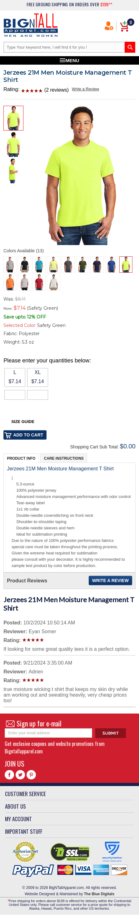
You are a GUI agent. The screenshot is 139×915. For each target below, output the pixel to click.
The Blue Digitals (99, 894)
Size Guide (22, 421)
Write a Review (85, 89)
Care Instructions (63, 458)
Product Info (21, 458)
